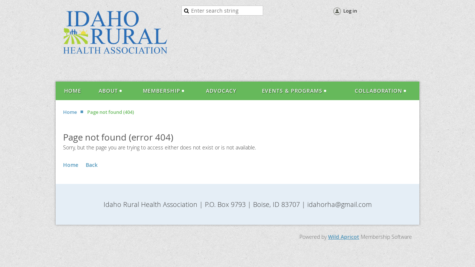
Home (70, 112)
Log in (350, 10)
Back (92, 164)
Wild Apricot (343, 236)
